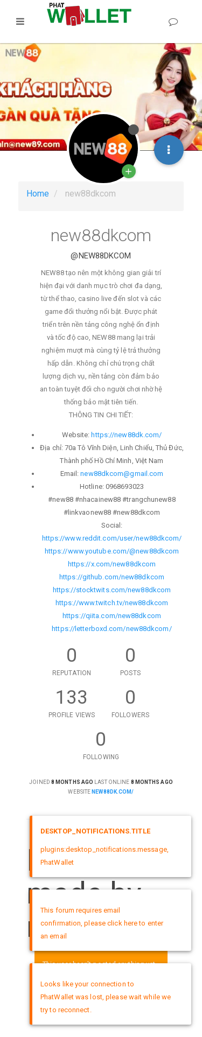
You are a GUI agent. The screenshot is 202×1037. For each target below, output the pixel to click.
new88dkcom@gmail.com (121, 474)
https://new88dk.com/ (126, 435)
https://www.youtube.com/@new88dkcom (112, 551)
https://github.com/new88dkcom (111, 577)
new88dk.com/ (113, 792)
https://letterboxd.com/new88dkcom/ (111, 629)
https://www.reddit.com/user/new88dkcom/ (112, 538)
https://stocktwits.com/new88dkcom (112, 590)
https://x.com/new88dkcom (112, 564)
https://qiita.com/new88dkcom (111, 616)
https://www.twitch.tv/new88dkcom (111, 603)
